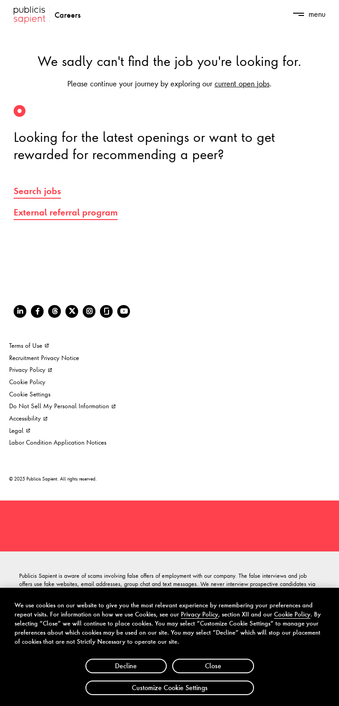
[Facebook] (37, 311)
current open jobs (241, 83)
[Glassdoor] (106, 311)
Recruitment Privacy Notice (44, 357)
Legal (19, 430)
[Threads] (54, 311)
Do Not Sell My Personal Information (62, 406)
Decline (126, 671)
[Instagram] (89, 311)
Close (213, 671)
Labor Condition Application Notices (57, 442)
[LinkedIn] (20, 311)
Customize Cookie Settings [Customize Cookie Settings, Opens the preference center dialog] (170, 693)
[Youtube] (123, 311)
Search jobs (37, 190)
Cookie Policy (27, 382)
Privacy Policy (30, 369)
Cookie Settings (29, 394)
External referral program (66, 212)
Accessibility (28, 418)
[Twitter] (71, 311)
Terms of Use (29, 345)
